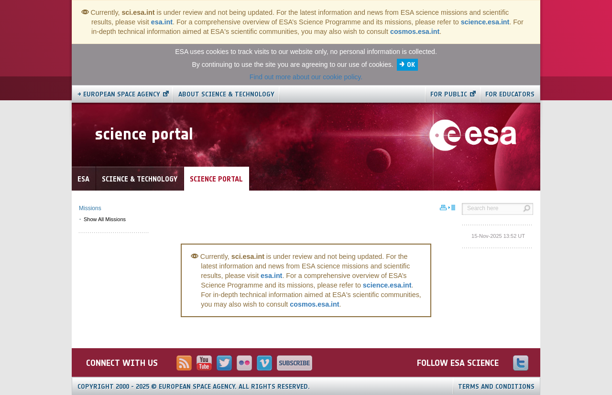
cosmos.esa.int (414, 31)
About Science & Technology (226, 94)
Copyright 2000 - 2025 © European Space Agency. (193, 387)
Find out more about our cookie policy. (306, 77)
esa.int (162, 22)
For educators (510, 94)
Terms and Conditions (496, 387)
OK (411, 65)
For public (448, 94)
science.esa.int (485, 22)
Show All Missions (105, 219)
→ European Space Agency (118, 94)
